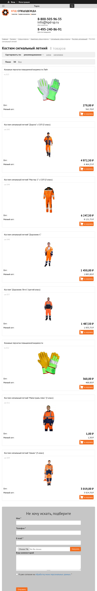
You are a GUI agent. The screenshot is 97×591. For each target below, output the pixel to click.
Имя (18, 518)
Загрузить (75, 549)
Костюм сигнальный (79, 39)
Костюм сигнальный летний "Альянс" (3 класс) (24, 453)
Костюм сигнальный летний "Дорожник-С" (22, 234)
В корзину (88, 113)
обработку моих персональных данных (52, 574)
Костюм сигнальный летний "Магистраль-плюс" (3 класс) (28, 398)
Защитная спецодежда (39, 39)
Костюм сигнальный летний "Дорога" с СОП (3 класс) (27, 124)
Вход (13, 2)
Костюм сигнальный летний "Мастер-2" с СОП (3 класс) (28, 179)
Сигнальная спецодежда (60, 39)
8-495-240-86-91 (49, 29)
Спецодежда (23, 39)
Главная (5, 39)
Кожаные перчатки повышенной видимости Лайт (26, 69)
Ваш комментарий (25, 552)
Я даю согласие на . (44, 574)
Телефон (21, 528)
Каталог (13, 39)
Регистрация (24, 2)
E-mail (19, 538)
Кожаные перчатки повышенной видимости (23, 343)
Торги (36, 6)
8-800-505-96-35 (49, 19)
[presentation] (36, 582)
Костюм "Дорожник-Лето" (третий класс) (22, 289)
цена (48, 54)
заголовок (58, 54)
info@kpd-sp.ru (48, 22)
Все (20, 62)
